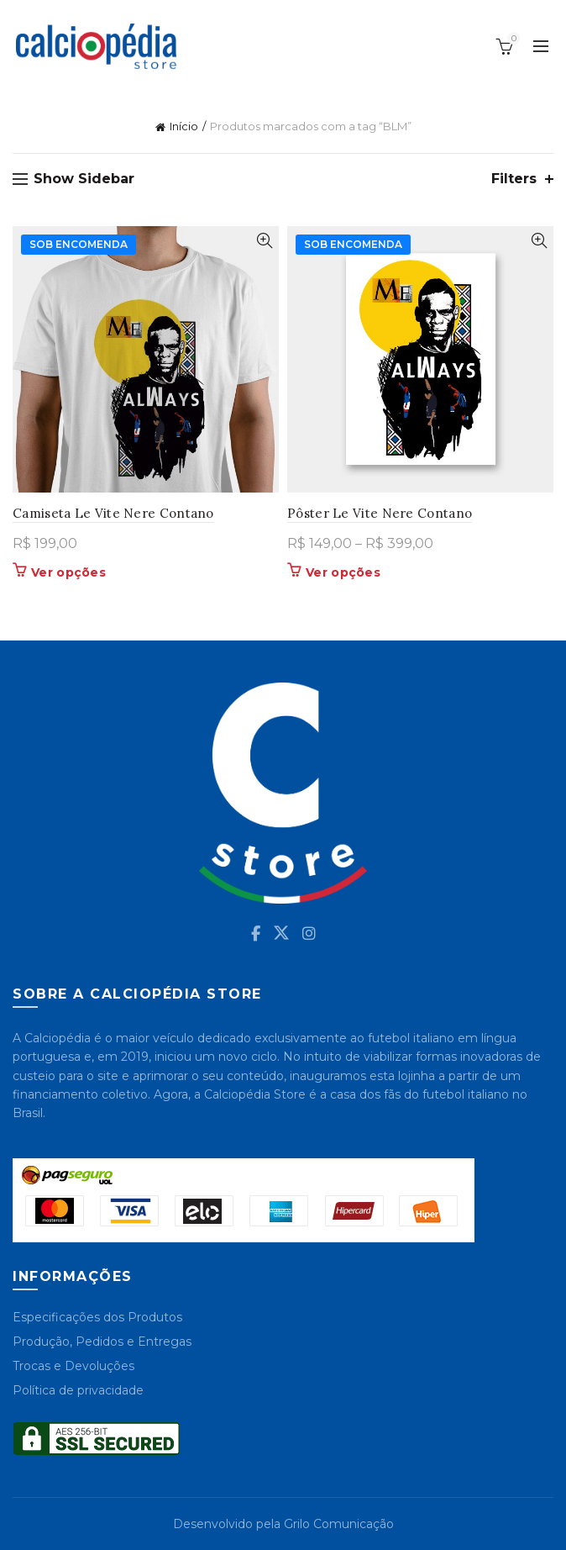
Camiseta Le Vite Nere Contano (113, 513)
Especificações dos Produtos (97, 1317)
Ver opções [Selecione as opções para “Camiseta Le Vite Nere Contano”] (68, 572)
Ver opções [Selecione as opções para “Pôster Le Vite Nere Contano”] (343, 572)
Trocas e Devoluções (73, 1365)
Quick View (264, 241)
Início (184, 126)
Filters (514, 179)
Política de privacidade (78, 1390)
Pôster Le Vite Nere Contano (379, 513)
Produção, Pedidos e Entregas (102, 1341)
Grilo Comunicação (339, 1524)
